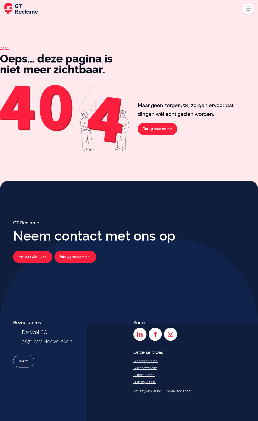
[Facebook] (155, 334)
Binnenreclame (145, 361)
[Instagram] (170, 334)
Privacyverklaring (147, 391)
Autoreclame (144, 375)
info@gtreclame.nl (75, 257)
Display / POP (144, 382)
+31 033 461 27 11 (33, 257)
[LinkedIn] (139, 334)
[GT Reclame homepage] (21, 8)
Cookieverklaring (177, 391)
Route (24, 361)
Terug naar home (157, 129)
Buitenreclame (145, 368)
